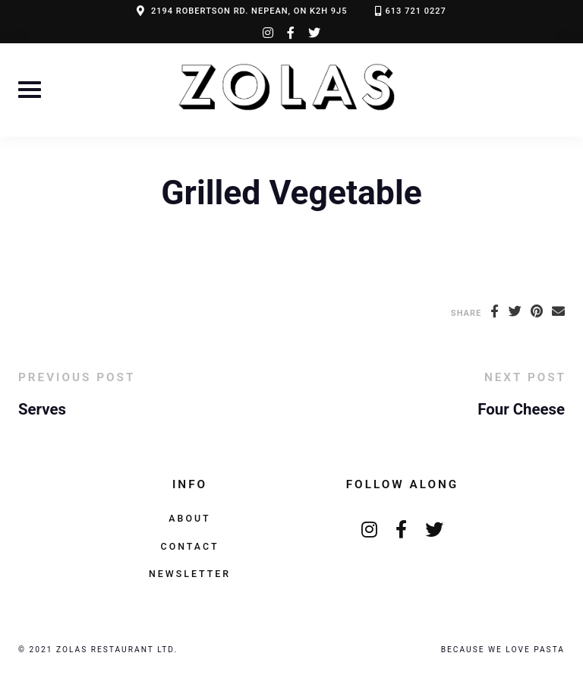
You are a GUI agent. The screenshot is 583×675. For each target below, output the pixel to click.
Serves (42, 409)
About (189, 518)
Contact (190, 546)
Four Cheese (521, 409)
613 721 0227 (416, 11)
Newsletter (190, 573)
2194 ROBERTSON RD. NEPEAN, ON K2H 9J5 (249, 11)
